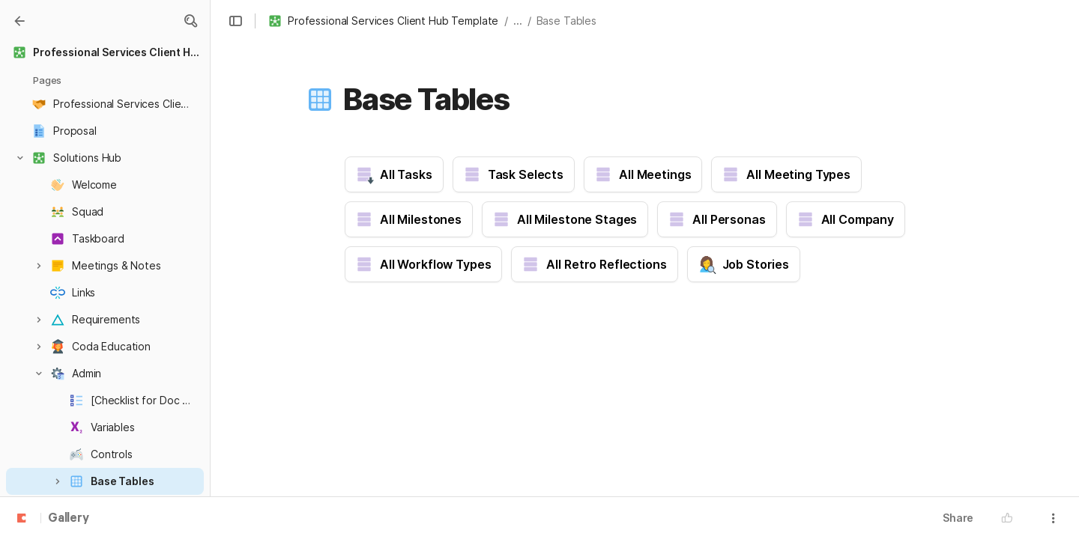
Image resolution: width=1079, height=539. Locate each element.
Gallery (68, 519)
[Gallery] (19, 20)
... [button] (517, 20)
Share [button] (958, 517)
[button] (190, 20)
